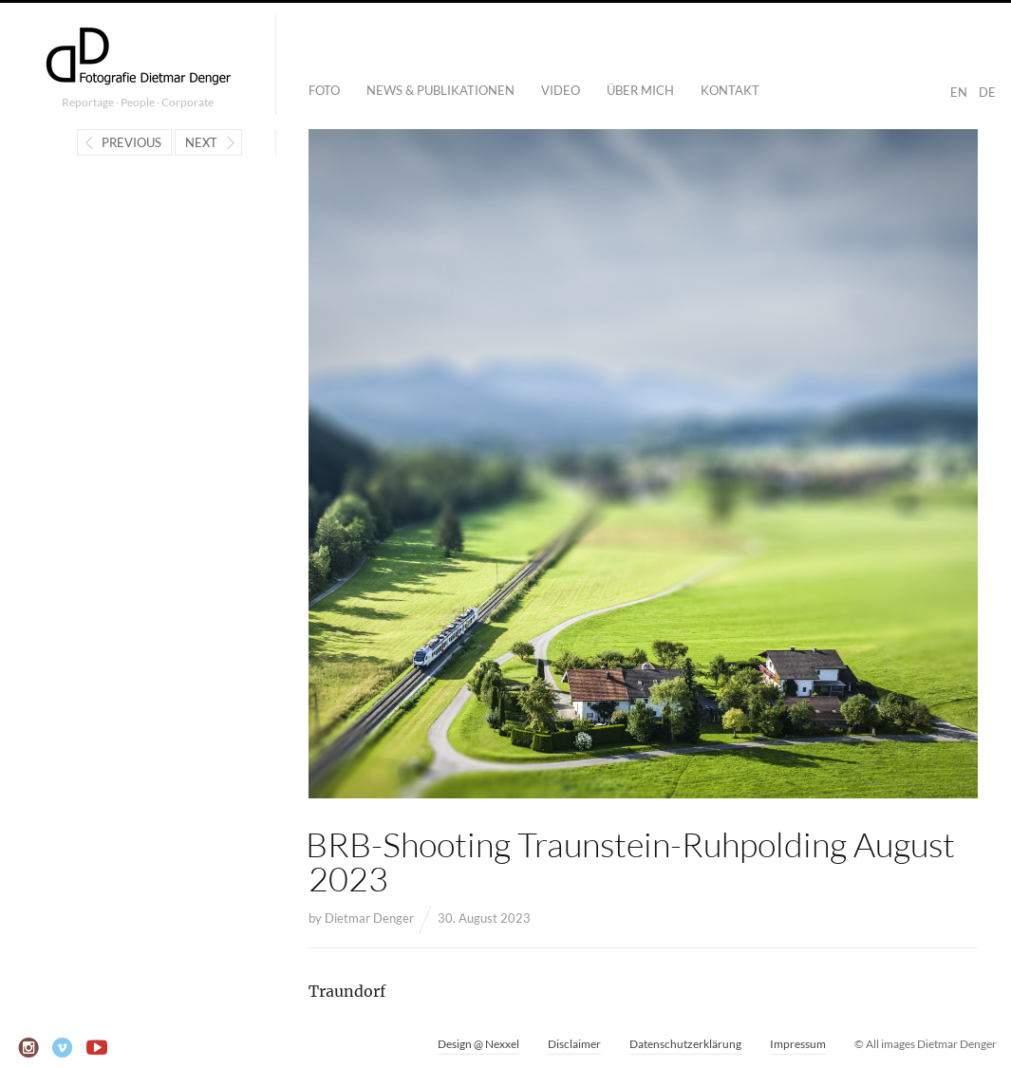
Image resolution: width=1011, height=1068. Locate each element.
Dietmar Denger (369, 918)
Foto (324, 90)
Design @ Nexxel (478, 1044)
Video (560, 90)
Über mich (640, 90)
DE (987, 92)
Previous (131, 142)
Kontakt (730, 90)
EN (958, 92)
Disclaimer (574, 1044)
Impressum (798, 1044)
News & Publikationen (440, 90)
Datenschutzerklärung (685, 1044)
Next (201, 142)
